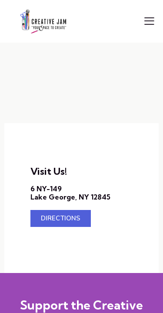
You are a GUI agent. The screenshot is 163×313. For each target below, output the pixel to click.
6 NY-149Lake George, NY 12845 (70, 193)
